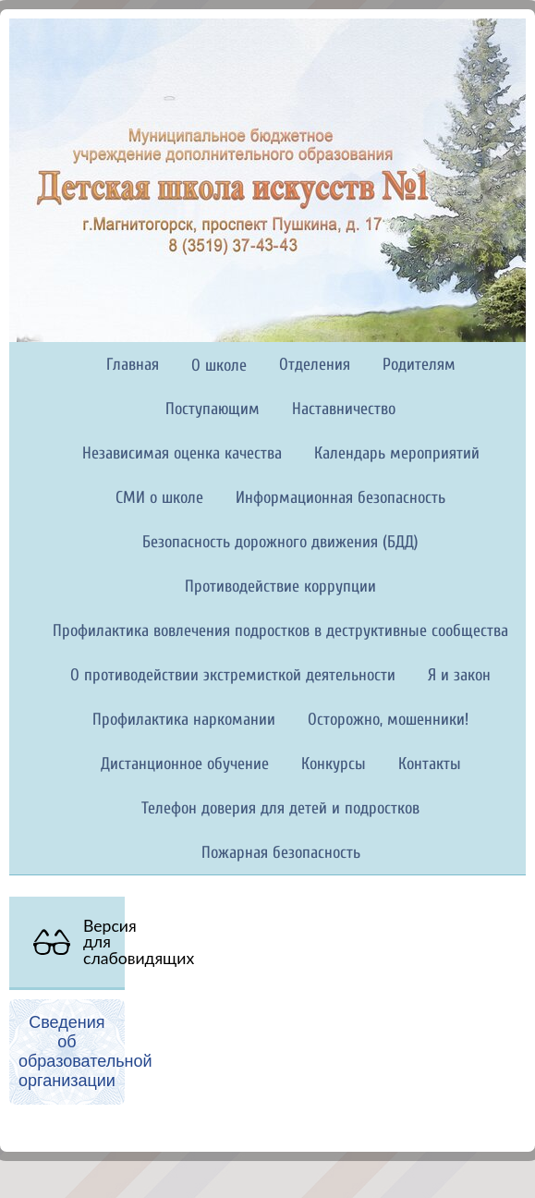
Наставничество (343, 409)
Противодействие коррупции (280, 586)
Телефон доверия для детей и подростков (280, 808)
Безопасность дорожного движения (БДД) (280, 542)
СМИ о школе (159, 497)
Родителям (419, 364)
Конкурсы (333, 764)
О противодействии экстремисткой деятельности (232, 675)
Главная (132, 364)
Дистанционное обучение (185, 764)
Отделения (314, 364)
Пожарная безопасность (280, 852)
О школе (219, 365)
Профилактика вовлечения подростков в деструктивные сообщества (280, 631)
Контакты (429, 764)
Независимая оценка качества (182, 453)
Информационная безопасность (340, 497)
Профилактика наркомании (183, 719)
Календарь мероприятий (397, 453)
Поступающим (212, 409)
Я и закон (459, 675)
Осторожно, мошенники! (388, 719)
